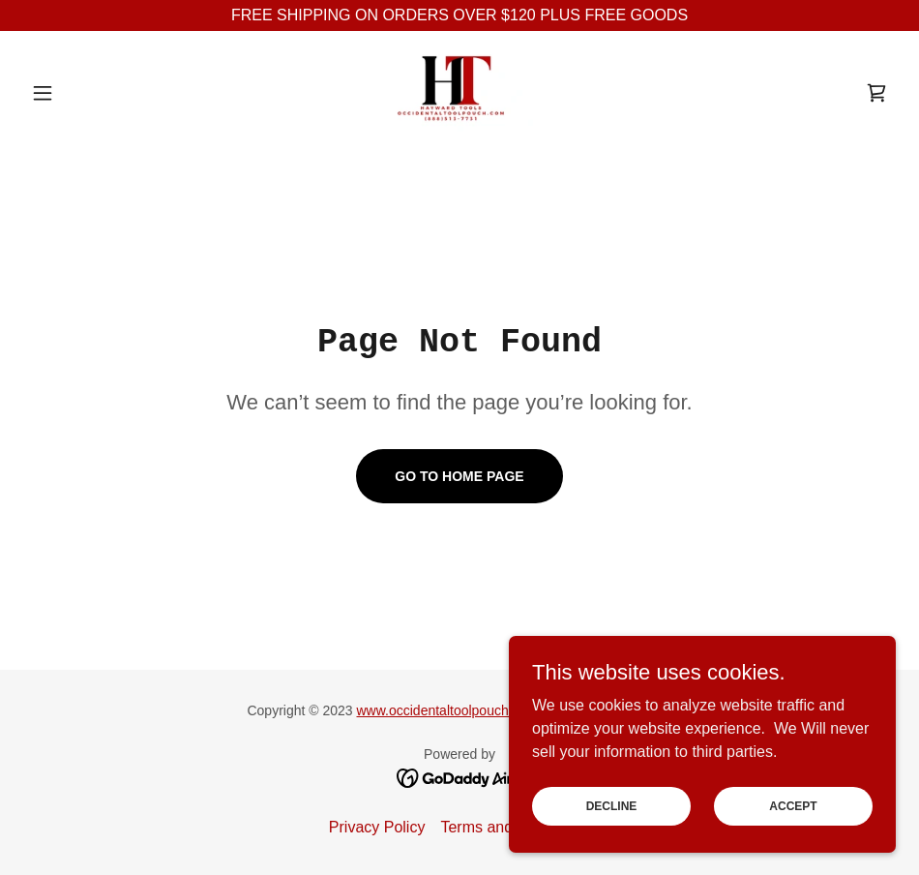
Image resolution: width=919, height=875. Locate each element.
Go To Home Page (459, 476)
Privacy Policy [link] (377, 827)
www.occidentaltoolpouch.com (448, 710)
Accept (792, 805)
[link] (459, 93)
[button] (88, 93)
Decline (611, 805)
